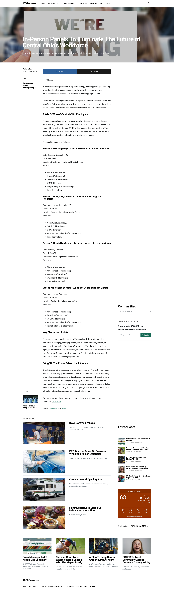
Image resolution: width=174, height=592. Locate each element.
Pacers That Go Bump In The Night (30, 407)
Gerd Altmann (53, 408)
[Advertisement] (134, 377)
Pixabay (64, 408)
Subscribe (145, 335)
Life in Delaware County (68, 3)
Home (43, 3)
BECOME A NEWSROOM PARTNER (50, 586)
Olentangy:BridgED (29, 88)
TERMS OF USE (69, 586)
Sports (101, 3)
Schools (81, 3)
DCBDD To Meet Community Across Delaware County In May (137, 467)
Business (108, 3)
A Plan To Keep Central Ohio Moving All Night (136, 458)
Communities (51, 3)
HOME (25, 586)
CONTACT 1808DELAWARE (85, 586)
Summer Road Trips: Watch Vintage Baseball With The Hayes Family (138, 449)
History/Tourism (91, 3)
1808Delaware (29, 3)
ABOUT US (32, 586)
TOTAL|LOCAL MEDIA (139, 526)
